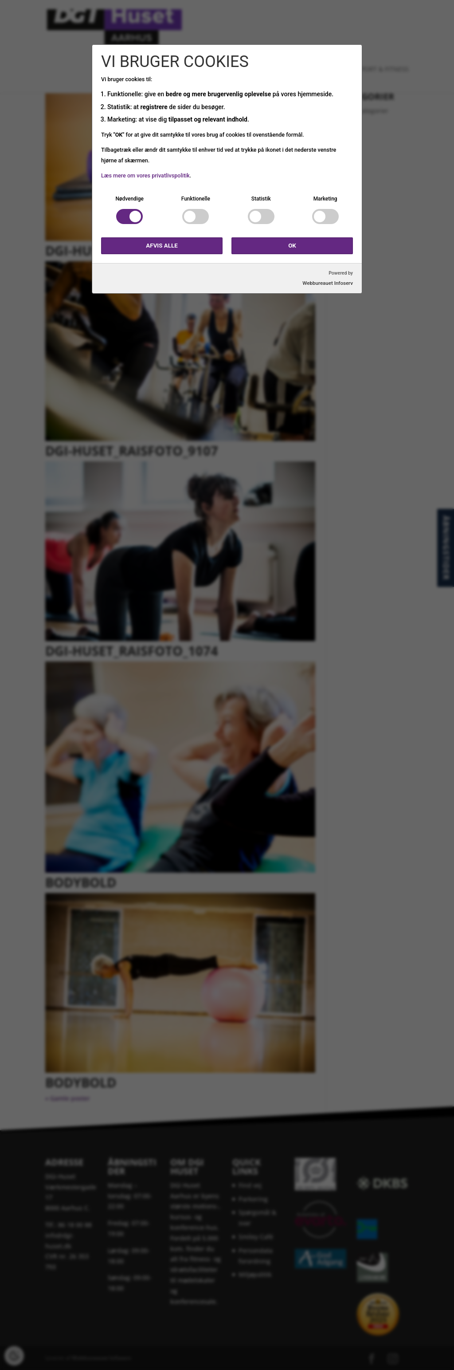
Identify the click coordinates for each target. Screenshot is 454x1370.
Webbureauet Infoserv (327, 283)
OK (292, 245)
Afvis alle (161, 245)
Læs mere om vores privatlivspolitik (145, 175)
